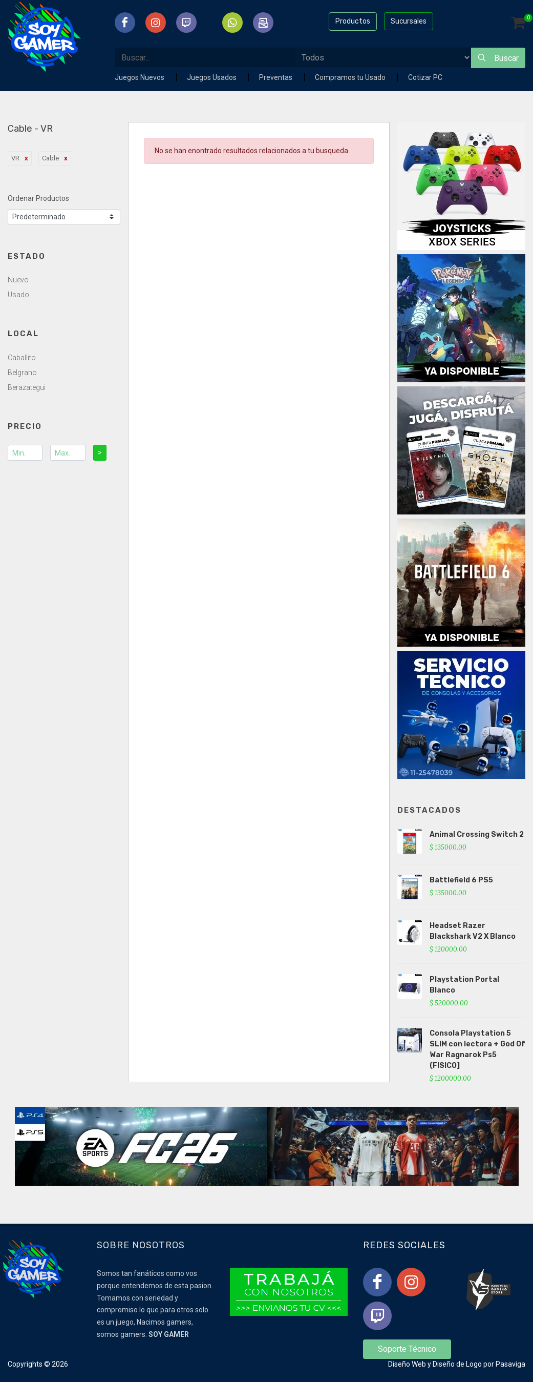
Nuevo (18, 280)
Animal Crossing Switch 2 (477, 834)
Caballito (22, 358)
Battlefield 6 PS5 (461, 880)
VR (15, 158)
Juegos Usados (212, 77)
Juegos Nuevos (140, 77)
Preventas (276, 77)
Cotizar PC (425, 77)
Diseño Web (407, 1364)
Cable (50, 158)
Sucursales (409, 21)
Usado (18, 295)
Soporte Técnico (407, 1349)
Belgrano (22, 372)
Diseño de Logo (457, 1364)
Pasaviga (510, 1364)
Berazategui (27, 387)
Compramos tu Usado (351, 77)
